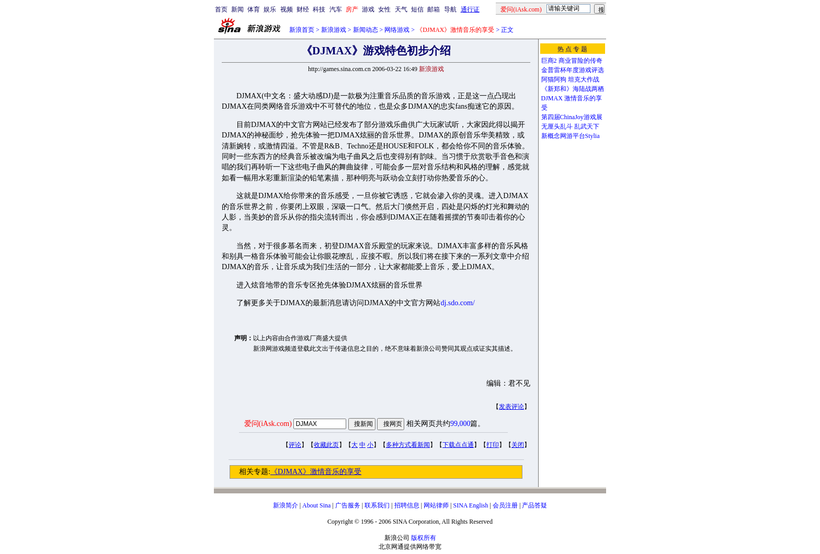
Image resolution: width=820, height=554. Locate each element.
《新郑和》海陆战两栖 (572, 89)
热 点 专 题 (572, 49)
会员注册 (505, 505)
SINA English (470, 505)
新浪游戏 (333, 29)
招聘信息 (406, 505)
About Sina (316, 505)
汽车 (335, 9)
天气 (401, 9)
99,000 (460, 424)
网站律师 (436, 505)
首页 (221, 9)
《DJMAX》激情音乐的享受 (315, 472)
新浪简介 (285, 505)
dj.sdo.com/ (457, 303)
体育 (253, 9)
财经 (303, 9)
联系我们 (377, 505)
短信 (417, 9)
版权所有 (423, 537)
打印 (492, 444)
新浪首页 (301, 29)
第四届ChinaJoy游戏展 (571, 117)
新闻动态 (365, 29)
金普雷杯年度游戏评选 (572, 70)
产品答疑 (534, 505)
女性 (384, 9)
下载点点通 (458, 444)
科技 (319, 9)
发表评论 (511, 406)
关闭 (517, 444)
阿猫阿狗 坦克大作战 (570, 79)
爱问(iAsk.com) (268, 424)
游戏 (368, 9)
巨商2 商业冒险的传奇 (571, 60)
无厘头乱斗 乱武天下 (570, 126)
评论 (295, 444)
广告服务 (347, 505)
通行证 (470, 9)
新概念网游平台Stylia (570, 136)
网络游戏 (396, 29)
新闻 (237, 9)
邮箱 (433, 9)
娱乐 (270, 9)
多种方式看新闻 (408, 444)
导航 (450, 9)
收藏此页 (326, 444)
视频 (286, 9)
